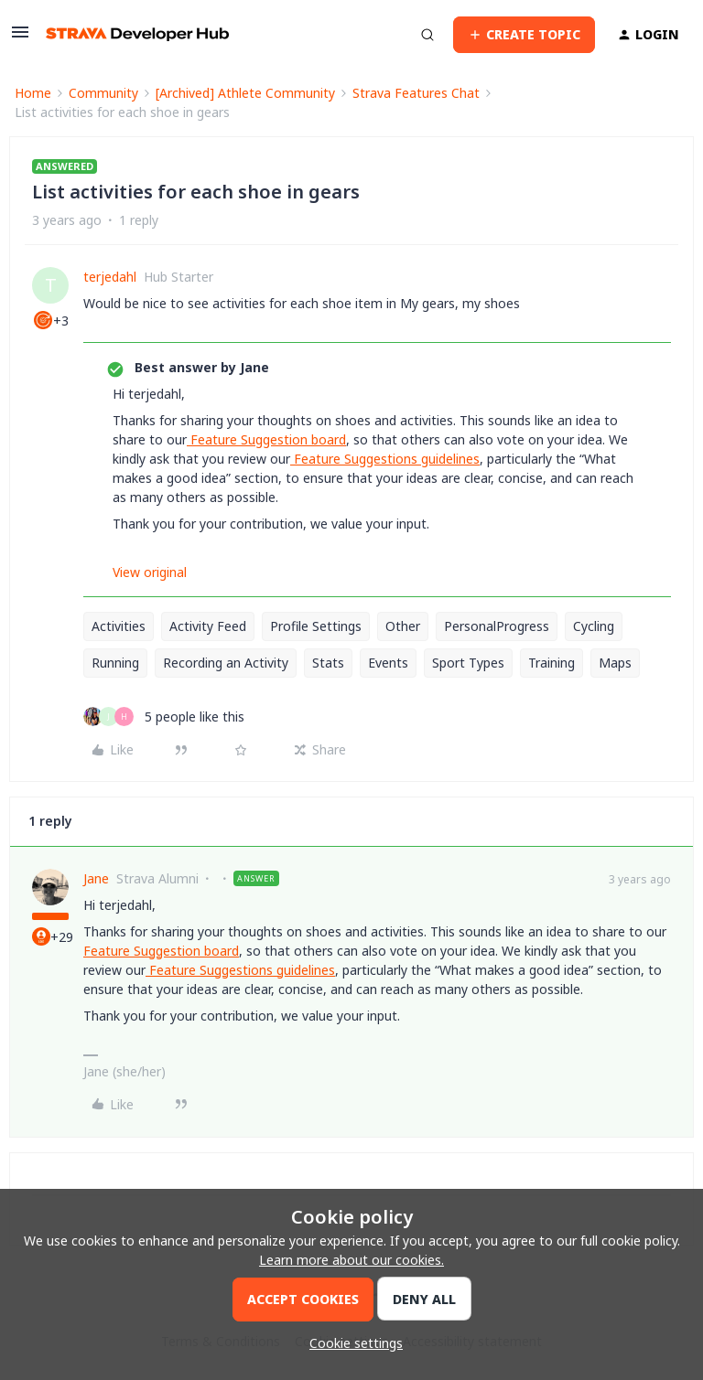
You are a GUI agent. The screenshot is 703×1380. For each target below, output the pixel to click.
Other (402, 626)
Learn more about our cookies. (351, 1259)
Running (115, 662)
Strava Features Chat (416, 93)
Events (388, 662)
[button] (20, 38)
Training (551, 662)
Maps (615, 662)
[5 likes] (163, 716)
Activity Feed (207, 626)
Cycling (593, 626)
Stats (328, 662)
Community (103, 93)
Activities (119, 626)
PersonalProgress (496, 626)
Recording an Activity (225, 662)
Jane (96, 878)
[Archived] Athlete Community (245, 93)
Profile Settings (316, 626)
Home (33, 93)
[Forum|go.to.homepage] (137, 34)
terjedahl (109, 276)
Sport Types (468, 662)
